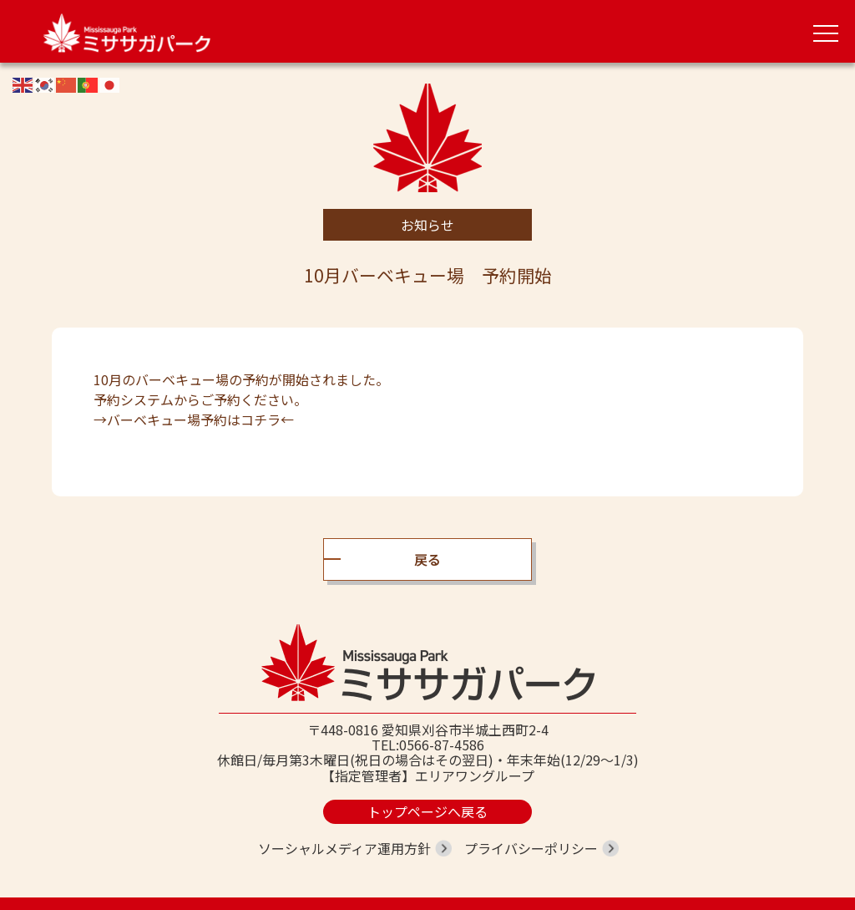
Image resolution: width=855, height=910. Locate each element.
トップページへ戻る (427, 811)
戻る (427, 559)
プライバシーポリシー (531, 848)
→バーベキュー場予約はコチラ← (194, 419)
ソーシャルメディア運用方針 (344, 848)
